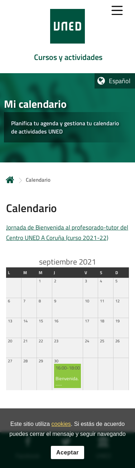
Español (119, 81)
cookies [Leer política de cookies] (61, 424)
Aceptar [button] (67, 453)
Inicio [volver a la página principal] (10, 179)
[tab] (67, 36)
